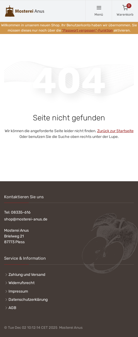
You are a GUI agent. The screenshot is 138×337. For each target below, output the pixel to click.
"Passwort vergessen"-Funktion (87, 30)
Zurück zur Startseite (115, 131)
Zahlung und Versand (26, 274)
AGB (12, 307)
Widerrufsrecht (21, 283)
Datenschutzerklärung (28, 299)
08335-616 (20, 212)
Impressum (18, 291)
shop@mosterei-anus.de (25, 219)
